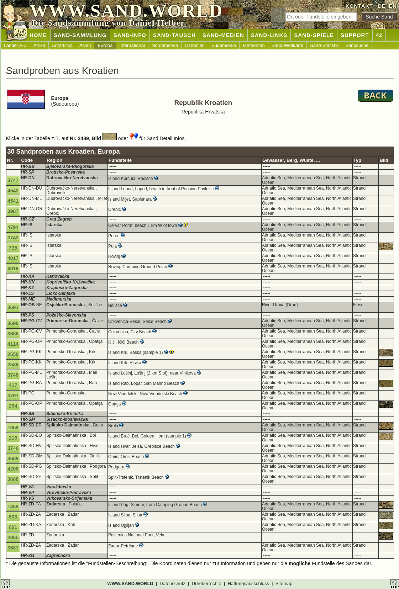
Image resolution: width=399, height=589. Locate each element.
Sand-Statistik (324, 45)
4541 (13, 201)
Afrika (39, 45)
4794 (13, 227)
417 (13, 385)
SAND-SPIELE (314, 35)
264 (13, 406)
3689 (13, 458)
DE (381, 6)
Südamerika (223, 45)
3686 (13, 333)
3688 (13, 479)
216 (13, 438)
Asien (85, 45)
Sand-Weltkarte (287, 45)
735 (13, 248)
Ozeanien (195, 45)
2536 (13, 364)
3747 (13, 180)
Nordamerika (165, 45)
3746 (13, 448)
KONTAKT (359, 6)
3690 (13, 323)
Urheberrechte (206, 583)
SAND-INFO (130, 35)
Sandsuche (356, 45)
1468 (13, 506)
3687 (13, 548)
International (132, 45)
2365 (13, 537)
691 (13, 527)
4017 (13, 258)
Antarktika (62, 45)
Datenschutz (172, 583)
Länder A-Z (15, 45)
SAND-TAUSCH (174, 35)
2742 (13, 237)
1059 (13, 427)
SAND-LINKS (269, 35)
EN (393, 6)
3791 (13, 395)
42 (379, 35)
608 (13, 517)
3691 (13, 307)
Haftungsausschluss (248, 583)
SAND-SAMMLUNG (80, 35)
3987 (13, 211)
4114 (13, 344)
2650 (13, 354)
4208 (13, 469)
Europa (105, 45)
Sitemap (284, 583)
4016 (13, 268)
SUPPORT (355, 35)
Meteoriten (253, 45)
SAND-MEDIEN (223, 35)
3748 (13, 375)
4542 (13, 190)
